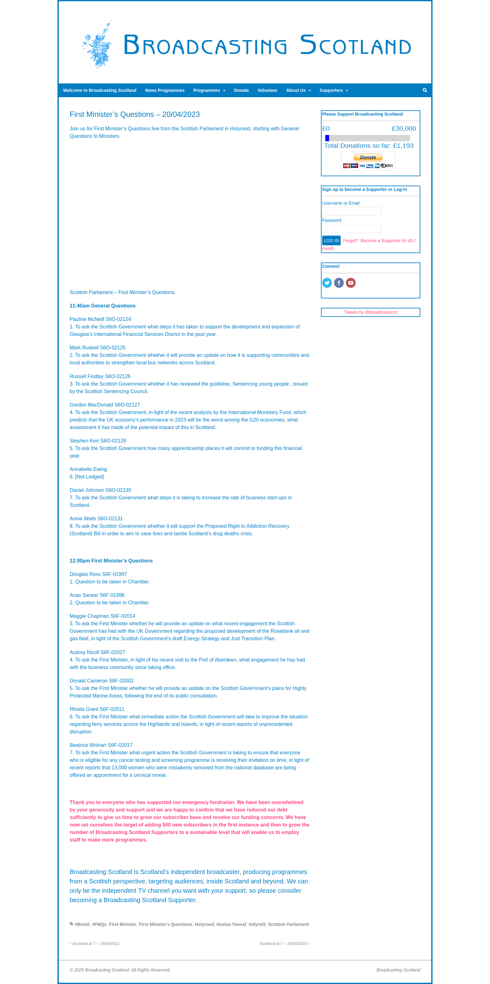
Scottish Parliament (288, 924)
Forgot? (350, 240)
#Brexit (82, 924)
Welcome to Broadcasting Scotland (100, 90)
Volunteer (268, 90)
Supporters (331, 90)
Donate (241, 90)
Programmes (206, 90)
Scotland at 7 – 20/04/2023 (284, 944)
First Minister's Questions (165, 924)
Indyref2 (257, 924)
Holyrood (204, 924)
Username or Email (341, 203)
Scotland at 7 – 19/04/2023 (94, 944)
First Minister (123, 924)
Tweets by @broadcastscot (370, 312)
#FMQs (99, 924)
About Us (296, 90)
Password (331, 220)
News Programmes (165, 90)
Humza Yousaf (231, 924)
